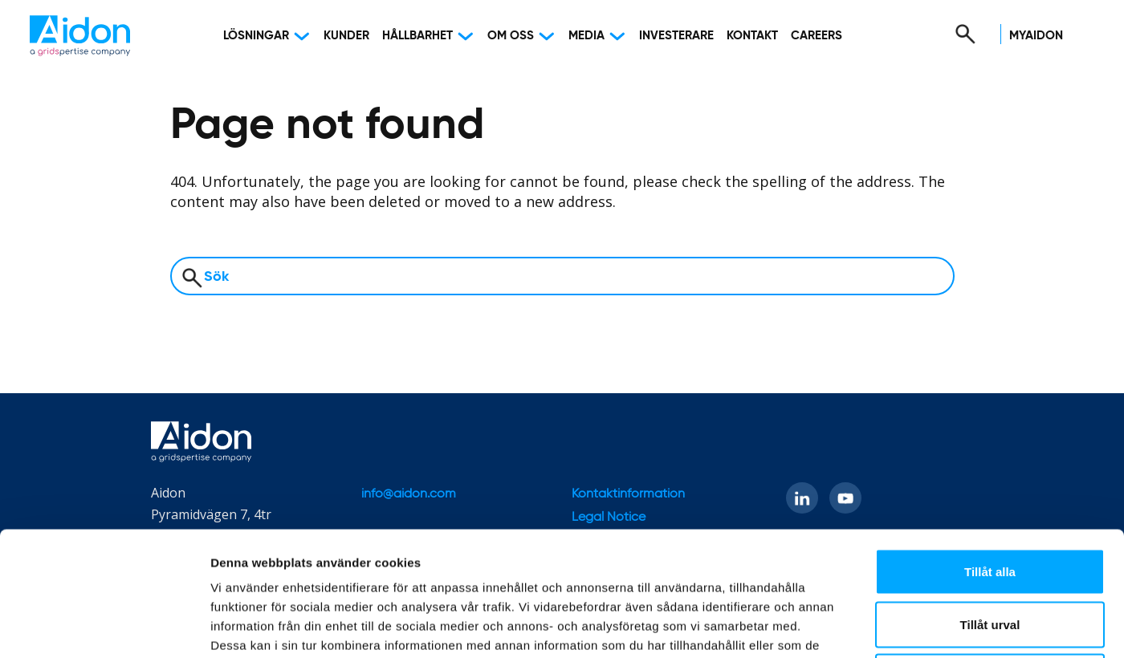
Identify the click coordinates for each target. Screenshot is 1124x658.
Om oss (510, 36)
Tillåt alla (990, 447)
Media (586, 36)
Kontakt (752, 36)
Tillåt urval (990, 500)
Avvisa (990, 552)
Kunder (346, 36)
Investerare (676, 36)
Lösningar (256, 36)
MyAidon (1036, 36)
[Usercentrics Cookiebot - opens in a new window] (104, 627)
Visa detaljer (872, 626)
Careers (816, 36)
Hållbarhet (417, 36)
